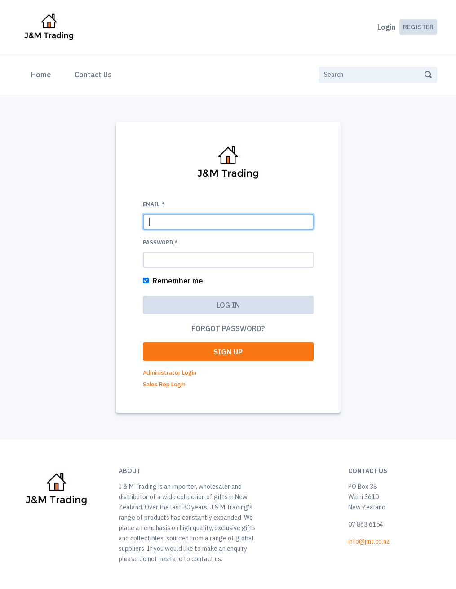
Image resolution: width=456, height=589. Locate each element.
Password (160, 242)
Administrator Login (169, 372)
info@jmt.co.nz (369, 541)
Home (43, 73)
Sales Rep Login (164, 384)
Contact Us (93, 74)
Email (153, 204)
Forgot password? (228, 328)
